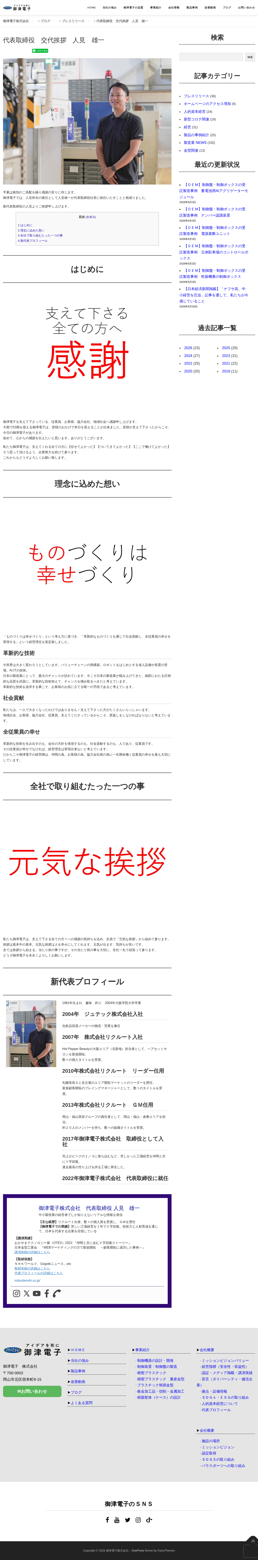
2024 (188, 356)
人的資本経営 (195, 112)
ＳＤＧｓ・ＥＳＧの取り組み (225, 1397)
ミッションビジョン (218, 1447)
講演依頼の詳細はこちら (32, 1252)
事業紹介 (155, 7)
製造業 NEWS (195, 143)
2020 (188, 371)
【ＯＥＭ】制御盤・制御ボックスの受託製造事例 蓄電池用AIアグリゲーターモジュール (213, 191)
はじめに (25, 225)
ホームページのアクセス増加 (207, 104)
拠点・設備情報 (214, 1391)
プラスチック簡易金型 (155, 1385)
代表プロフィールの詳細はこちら (39, 1273)
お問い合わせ (246, 7)
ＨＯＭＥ (78, 1350)
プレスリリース (196, 96)
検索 (250, 57)
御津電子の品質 (133, 7)
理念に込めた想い (31, 230)
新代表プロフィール (33, 240)
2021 (226, 363)
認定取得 (209, 1453)
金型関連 (191, 150)
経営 (187, 127)
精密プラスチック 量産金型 (160, 1379)
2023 (226, 356)
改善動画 (210, 7)
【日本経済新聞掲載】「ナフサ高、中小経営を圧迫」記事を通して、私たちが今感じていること (213, 295)
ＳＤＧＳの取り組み (218, 1459)
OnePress (138, 1550)
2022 (188, 363)
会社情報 (174, 7)
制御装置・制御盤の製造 (157, 1367)
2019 (226, 371)
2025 (226, 348)
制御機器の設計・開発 (155, 1361)
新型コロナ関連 (196, 119)
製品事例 (192, 7)
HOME (91, 7)
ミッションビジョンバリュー (225, 1361)
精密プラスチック (151, 1373)
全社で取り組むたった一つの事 (40, 235)
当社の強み (110, 7)
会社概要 (207, 1350)
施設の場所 (211, 1441)
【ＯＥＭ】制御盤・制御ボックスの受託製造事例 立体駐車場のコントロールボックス (213, 252)
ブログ (227, 7)
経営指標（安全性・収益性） (225, 1367)
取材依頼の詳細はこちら (32, 1268)
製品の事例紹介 (196, 135)
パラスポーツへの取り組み (223, 1466)
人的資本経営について (220, 1404)
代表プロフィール (216, 1410)
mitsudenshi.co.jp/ (27, 1280)
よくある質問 (82, 1403)
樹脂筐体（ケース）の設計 (159, 1397)
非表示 (90, 217)
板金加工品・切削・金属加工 (160, 1391)
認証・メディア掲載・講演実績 (227, 1373)
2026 (188, 348)
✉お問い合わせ (32, 1392)
